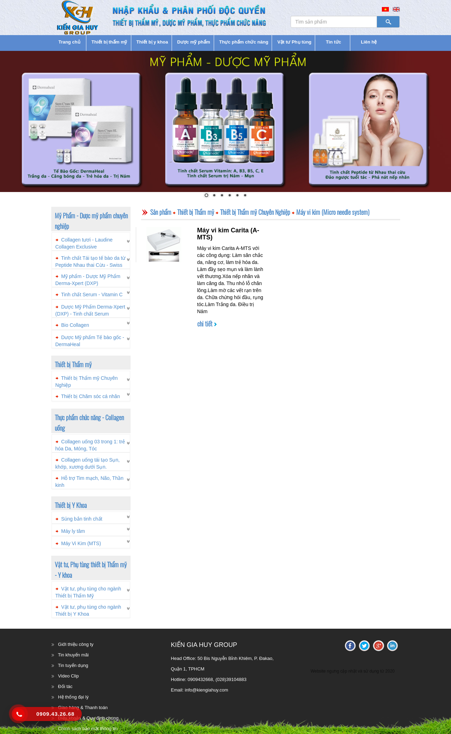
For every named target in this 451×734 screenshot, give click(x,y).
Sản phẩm (160, 212)
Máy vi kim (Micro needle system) (333, 212)
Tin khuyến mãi (73, 654)
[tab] (91, 241)
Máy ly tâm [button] (73, 531)
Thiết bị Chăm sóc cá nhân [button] (90, 396)
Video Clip (68, 676)
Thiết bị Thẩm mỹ (195, 212)
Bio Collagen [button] (75, 325)
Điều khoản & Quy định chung (88, 718)
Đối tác (65, 686)
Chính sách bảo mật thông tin (87, 728)
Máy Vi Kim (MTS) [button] (81, 543)
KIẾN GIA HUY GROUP (204, 644)
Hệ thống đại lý (73, 697)
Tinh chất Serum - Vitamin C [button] (91, 294)
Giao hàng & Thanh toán (82, 707)
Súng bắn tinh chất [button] (81, 519)
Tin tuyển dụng (73, 665)
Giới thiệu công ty (75, 644)
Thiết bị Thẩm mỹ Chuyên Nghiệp (255, 212)
